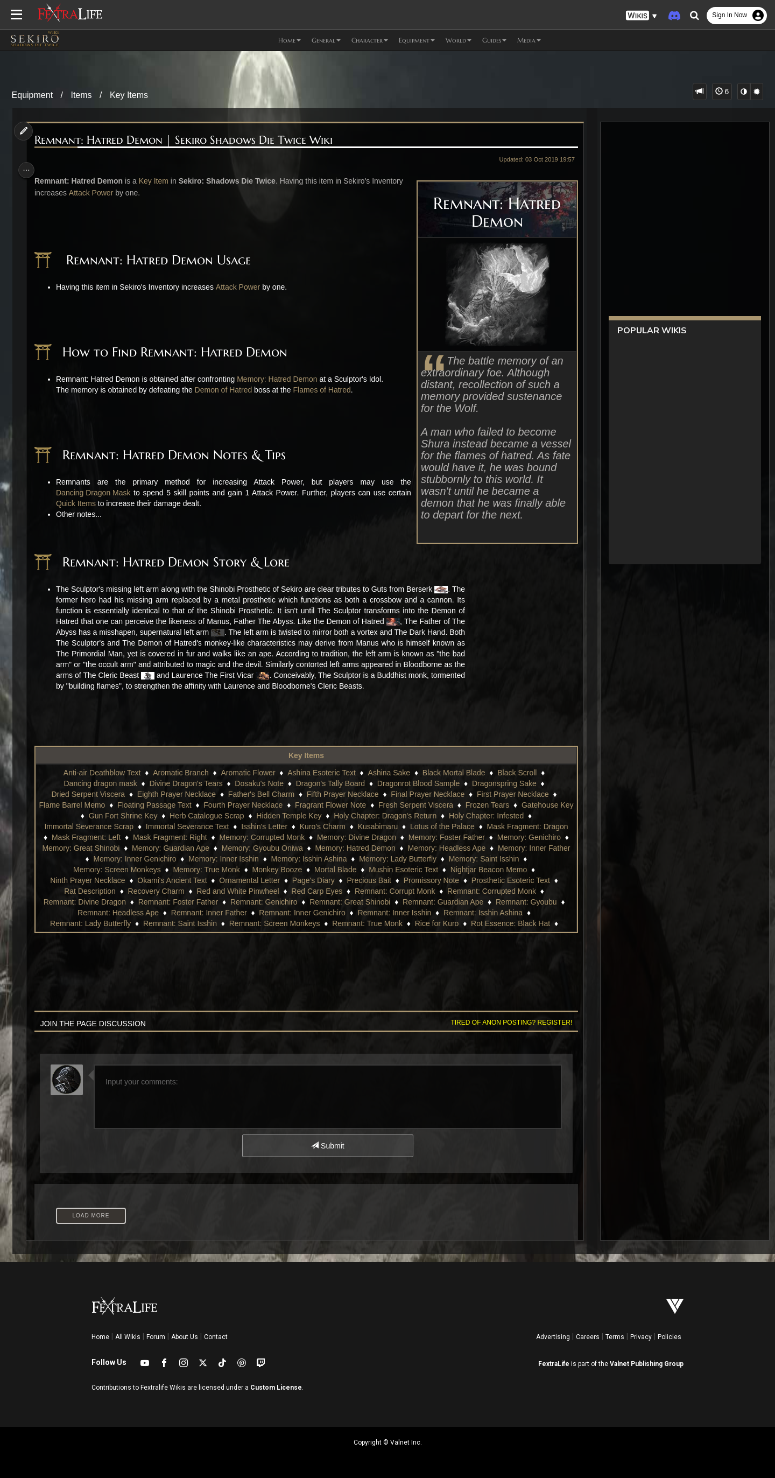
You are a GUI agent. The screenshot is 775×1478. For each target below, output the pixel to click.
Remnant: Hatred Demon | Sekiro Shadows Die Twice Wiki (188, 140)
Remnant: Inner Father (214, 912)
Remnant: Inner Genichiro (307, 912)
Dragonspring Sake (503, 783)
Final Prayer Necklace (427, 794)
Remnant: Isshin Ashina (488, 912)
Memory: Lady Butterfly (433, 858)
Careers (588, 1337)
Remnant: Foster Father (183, 902)
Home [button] (289, 40)
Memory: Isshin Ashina (344, 858)
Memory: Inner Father (80, 858)
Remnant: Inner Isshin (399, 912)
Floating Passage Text (180, 805)
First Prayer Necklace (512, 794)
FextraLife (553, 1364)
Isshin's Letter (264, 826)
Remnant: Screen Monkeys (273, 923)
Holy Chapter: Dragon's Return (410, 815)
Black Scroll (516, 772)
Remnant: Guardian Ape (448, 902)
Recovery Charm (155, 891)
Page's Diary (312, 880)
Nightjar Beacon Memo (487, 869)
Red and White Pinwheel (237, 891)
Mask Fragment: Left (91, 837)
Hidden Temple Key (314, 815)
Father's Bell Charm (260, 794)
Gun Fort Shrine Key (148, 815)
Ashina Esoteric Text (321, 772)
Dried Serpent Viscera (87, 794)
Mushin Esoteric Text (403, 869)
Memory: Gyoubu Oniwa (303, 848)
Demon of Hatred (228, 390)
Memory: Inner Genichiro (170, 858)
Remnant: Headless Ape (123, 912)
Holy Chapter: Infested (511, 815)
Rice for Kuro (436, 923)
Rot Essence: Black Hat (509, 923)
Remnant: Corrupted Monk (491, 891)
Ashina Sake (388, 772)
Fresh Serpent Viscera (441, 805)
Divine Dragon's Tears (185, 783)
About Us (184, 1337)
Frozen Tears (512, 805)
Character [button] (369, 40)
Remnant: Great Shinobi (355, 902)
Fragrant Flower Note (355, 805)
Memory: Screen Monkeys (116, 869)
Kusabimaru (377, 826)
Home (100, 1337)
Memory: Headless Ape (488, 848)
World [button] (458, 40)
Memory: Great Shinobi (122, 848)
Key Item (158, 181)
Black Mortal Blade (452, 772)
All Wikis (127, 1337)
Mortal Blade (334, 869)
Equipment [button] (417, 40)
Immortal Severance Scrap (88, 826)
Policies (669, 1337)
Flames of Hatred (326, 390)
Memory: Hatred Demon (282, 379)
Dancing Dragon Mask (98, 492)
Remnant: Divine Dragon (89, 902)
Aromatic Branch (180, 772)
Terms (614, 1337)
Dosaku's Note (258, 783)
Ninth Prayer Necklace (87, 880)
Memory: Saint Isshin (519, 858)
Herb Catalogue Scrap (232, 815)
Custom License (276, 1387)
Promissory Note (430, 880)
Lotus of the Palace (442, 826)
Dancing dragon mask (99, 783)
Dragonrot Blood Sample (417, 783)
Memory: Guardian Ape (212, 848)
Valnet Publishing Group (647, 1364)
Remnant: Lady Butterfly (90, 923)
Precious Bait (368, 880)
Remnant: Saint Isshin (179, 923)
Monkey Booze (276, 869)
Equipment (32, 95)
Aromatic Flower (247, 772)
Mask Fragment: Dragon (526, 826)
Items (81, 95)
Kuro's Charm (321, 826)
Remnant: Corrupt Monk (394, 891)
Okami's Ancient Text (171, 880)
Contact (216, 1337)
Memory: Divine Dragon (361, 837)
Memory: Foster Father (452, 837)
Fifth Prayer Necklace (342, 794)
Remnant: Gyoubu (531, 902)
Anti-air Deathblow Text (101, 772)
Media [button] (529, 40)
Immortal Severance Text (186, 826)
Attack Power (129, 192)
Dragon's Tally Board (329, 783)
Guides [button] (494, 40)
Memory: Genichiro (534, 837)
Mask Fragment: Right (175, 837)
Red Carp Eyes (316, 891)
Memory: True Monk (205, 869)
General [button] (326, 40)
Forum (155, 1337)
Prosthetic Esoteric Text (509, 880)
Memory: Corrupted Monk (267, 837)
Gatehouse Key (76, 815)
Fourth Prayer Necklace (268, 805)
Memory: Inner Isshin (259, 858)
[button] (641, 15)
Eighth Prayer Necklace (175, 794)
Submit (327, 1145)
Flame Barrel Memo (97, 805)
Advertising (553, 1337)
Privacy (641, 1337)
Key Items (129, 95)
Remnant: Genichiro (269, 902)
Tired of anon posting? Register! (505, 1022)
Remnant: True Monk (367, 923)
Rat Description (89, 891)
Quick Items (81, 503)
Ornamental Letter (249, 880)
